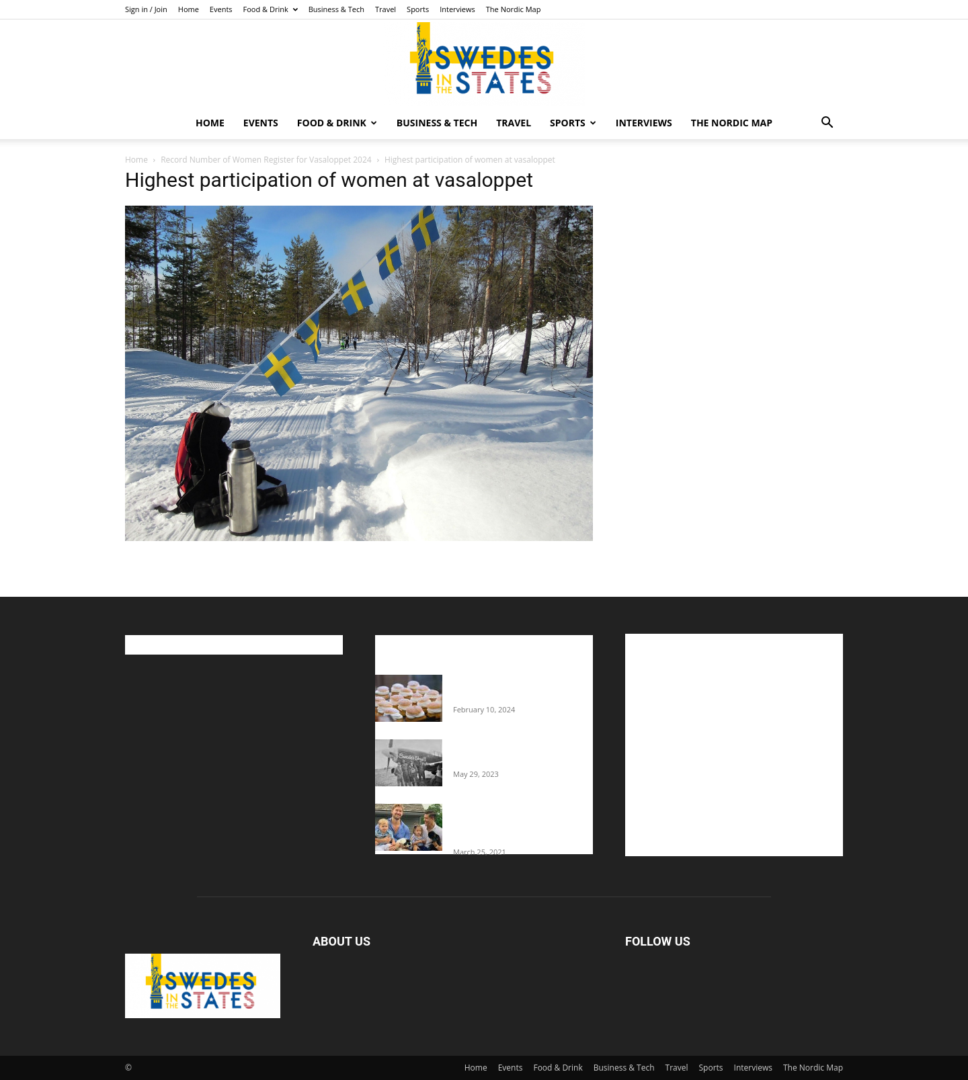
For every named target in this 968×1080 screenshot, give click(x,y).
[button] (827, 124)
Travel (385, 9)
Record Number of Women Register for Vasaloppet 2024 (266, 159)
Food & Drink (270, 9)
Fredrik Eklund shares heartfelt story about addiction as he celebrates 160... (517, 824)
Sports (418, 9)
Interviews (457, 9)
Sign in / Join (146, 9)
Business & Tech (336, 9)
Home (188, 9)
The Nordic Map (513, 9)
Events (221, 9)
